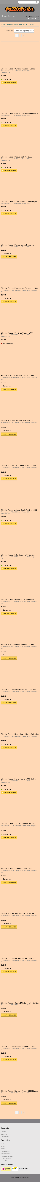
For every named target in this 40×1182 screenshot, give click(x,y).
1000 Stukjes (29, 24)
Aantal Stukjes (5, 1151)
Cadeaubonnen (6, 1158)
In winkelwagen (10, 82)
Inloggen (4, 16)
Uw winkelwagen (32, 16)
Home (3, 24)
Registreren (11, 16)
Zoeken (37, 2)
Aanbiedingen (5, 1153)
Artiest (3, 1149)
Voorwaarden (5, 1136)
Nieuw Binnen (5, 1161)
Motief (3, 1146)
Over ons (4, 1134)
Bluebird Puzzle (18, 24)
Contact (3, 1131)
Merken (9, 24)
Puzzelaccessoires (7, 1156)
